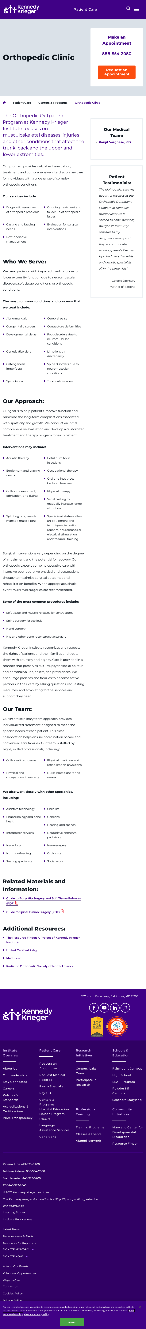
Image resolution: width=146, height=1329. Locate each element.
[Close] (140, 1307)
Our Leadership (15, 1075)
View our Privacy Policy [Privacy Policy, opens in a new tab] (36, 1314)
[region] (73, 1315)
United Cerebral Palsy (21, 950)
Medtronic (13, 958)
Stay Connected (15, 1082)
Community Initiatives (122, 1112)
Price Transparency (18, 1118)
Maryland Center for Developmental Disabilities (127, 1132)
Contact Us (10, 1286)
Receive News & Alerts (18, 1236)
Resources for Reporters (19, 1243)
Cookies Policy (13, 1293)
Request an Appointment (116, 72)
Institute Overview (11, 1053)
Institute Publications (17, 1219)
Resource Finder (125, 1143)
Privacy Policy (12, 1300)
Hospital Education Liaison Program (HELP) (54, 1113)
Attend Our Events (16, 1266)
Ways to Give (12, 1280)
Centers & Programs (52, 102)
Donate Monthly (16, 1249)
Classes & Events (89, 1134)
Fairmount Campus (127, 1068)
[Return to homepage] (33, 9)
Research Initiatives (84, 1053)
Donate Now (13, 1256)
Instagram (125, 1008)
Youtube (104, 1008)
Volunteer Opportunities (19, 1273)
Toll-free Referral (24, 1171)
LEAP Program (123, 1082)
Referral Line (21, 1164)
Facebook (94, 1008)
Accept (71, 1321)
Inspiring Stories (14, 1212)
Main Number (22, 1178)
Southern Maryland (127, 1100)
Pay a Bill (46, 1093)
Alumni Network (88, 1140)
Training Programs (90, 1127)
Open (136, 10)
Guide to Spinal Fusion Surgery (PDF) (33, 912)
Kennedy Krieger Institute (4, 102)
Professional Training (86, 1112)
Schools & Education (121, 1053)
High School (121, 1075)
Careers (9, 1088)
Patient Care (22, 102)
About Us (10, 1068)
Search (128, 8)
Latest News (11, 1229)
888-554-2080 (117, 53)
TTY (14, 1185)
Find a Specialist (52, 1086)
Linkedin (115, 1008)
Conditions (47, 1136)
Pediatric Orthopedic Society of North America (40, 966)
